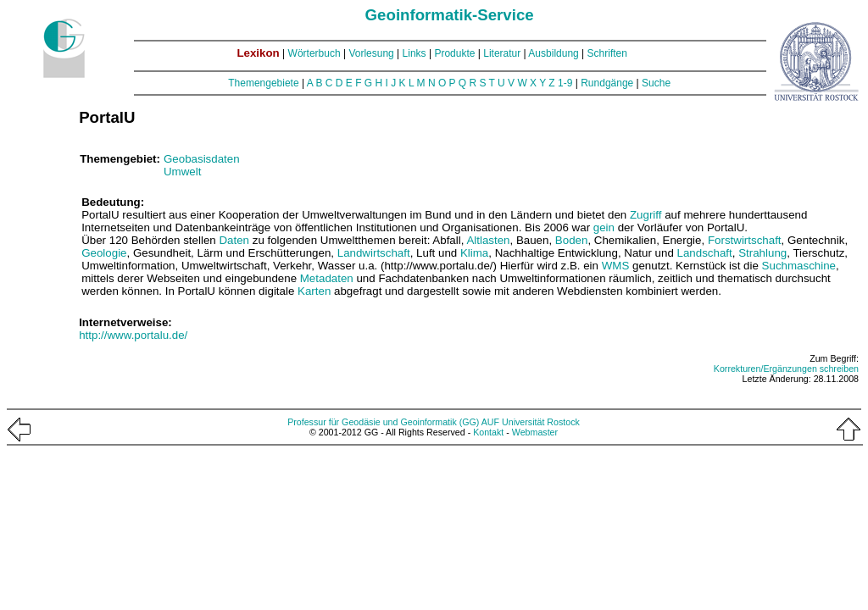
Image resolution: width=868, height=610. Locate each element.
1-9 (565, 83)
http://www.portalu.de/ (133, 335)
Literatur (501, 53)
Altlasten (487, 240)
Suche (656, 83)
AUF (490, 422)
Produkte (454, 53)
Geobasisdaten (202, 158)
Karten (314, 291)
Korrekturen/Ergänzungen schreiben (786, 368)
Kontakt (488, 432)
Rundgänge (607, 83)
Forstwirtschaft (745, 240)
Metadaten (326, 278)
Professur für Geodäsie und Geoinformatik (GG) (383, 422)
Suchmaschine (799, 265)
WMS (616, 265)
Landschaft (704, 253)
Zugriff (646, 214)
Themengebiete (263, 83)
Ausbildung (553, 53)
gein (604, 227)
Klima (474, 253)
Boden (571, 240)
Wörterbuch (314, 53)
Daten (234, 240)
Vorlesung (370, 53)
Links (414, 53)
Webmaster (535, 432)
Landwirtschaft (373, 253)
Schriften (607, 53)
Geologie (103, 253)
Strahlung (762, 253)
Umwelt (182, 171)
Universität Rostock (541, 422)
